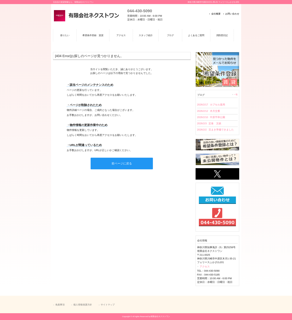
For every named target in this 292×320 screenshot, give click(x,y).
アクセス (205, 266)
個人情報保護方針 (82, 304)
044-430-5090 (139, 11)
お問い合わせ (232, 14)
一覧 (236, 94)
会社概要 (216, 14)
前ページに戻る (122, 163)
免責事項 (60, 304)
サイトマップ (108, 304)
